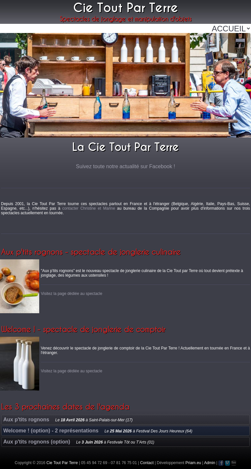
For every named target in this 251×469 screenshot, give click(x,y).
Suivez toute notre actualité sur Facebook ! (125, 166)
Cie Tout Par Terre (62, 463)
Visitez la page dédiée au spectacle (71, 293)
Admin (209, 463)
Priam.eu (193, 463)
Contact (147, 463)
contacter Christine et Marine (88, 208)
